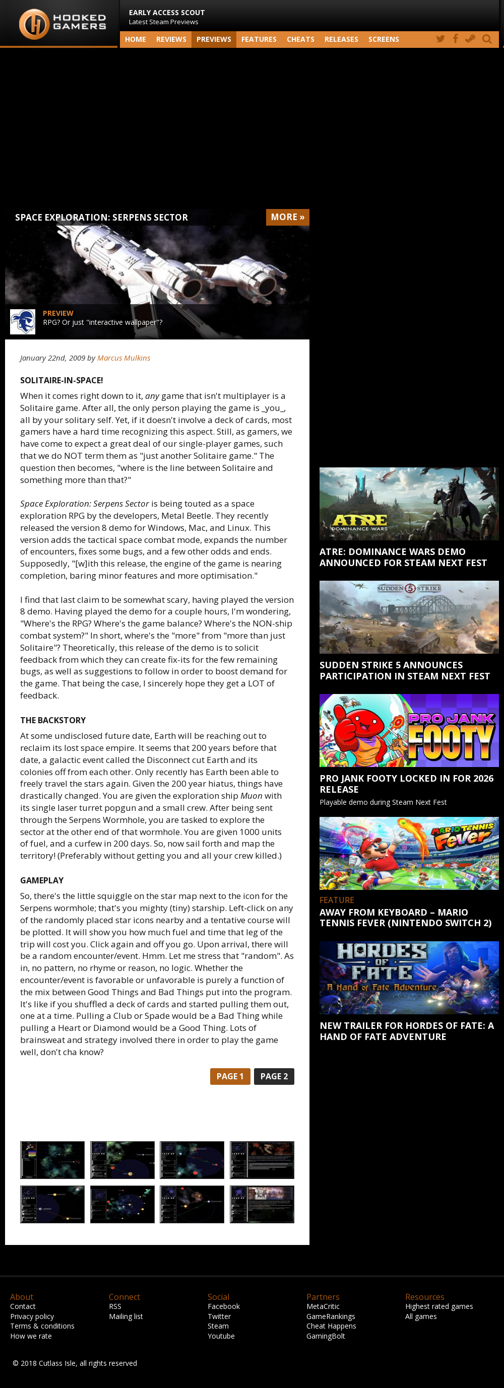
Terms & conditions (42, 1326)
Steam (218, 1326)
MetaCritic (323, 1306)
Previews (214, 39)
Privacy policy (32, 1316)
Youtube (221, 1336)
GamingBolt (325, 1336)
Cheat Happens (331, 1326)
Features (259, 39)
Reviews (171, 39)
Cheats (300, 39)
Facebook (224, 1306)
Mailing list (126, 1316)
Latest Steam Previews (167, 17)
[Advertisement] (252, 128)
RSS (115, 1306)
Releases (341, 39)
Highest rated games (439, 1306)
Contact (23, 1306)
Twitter (219, 1316)
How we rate (31, 1336)
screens (383, 39)
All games (421, 1316)
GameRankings (330, 1316)
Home (135, 39)
